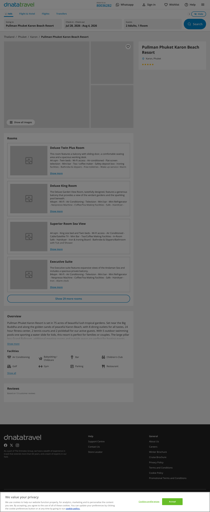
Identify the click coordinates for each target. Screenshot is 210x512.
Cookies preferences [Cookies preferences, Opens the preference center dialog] (149, 501)
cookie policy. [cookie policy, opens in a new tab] (73, 508)
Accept (172, 501)
